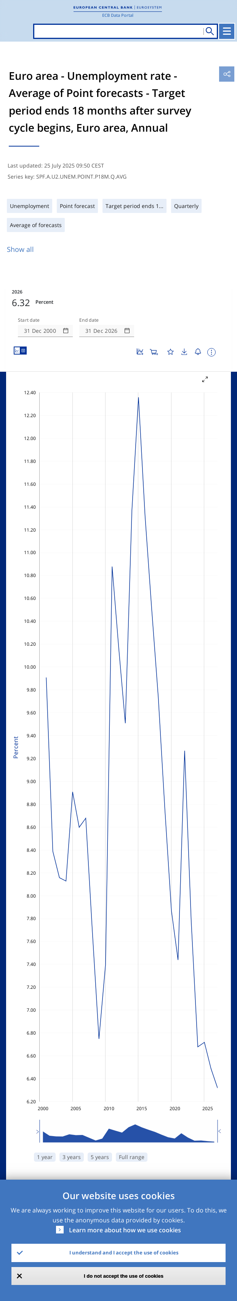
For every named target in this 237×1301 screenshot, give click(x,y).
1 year (45, 1157)
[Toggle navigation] (226, 31)
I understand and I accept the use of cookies (123, 1252)
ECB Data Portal (117, 15)
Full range (131, 1157)
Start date (29, 320)
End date (89, 320)
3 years (71, 1157)
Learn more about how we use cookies (125, 1230)
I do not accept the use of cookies (123, 1276)
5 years (100, 1157)
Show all (20, 249)
